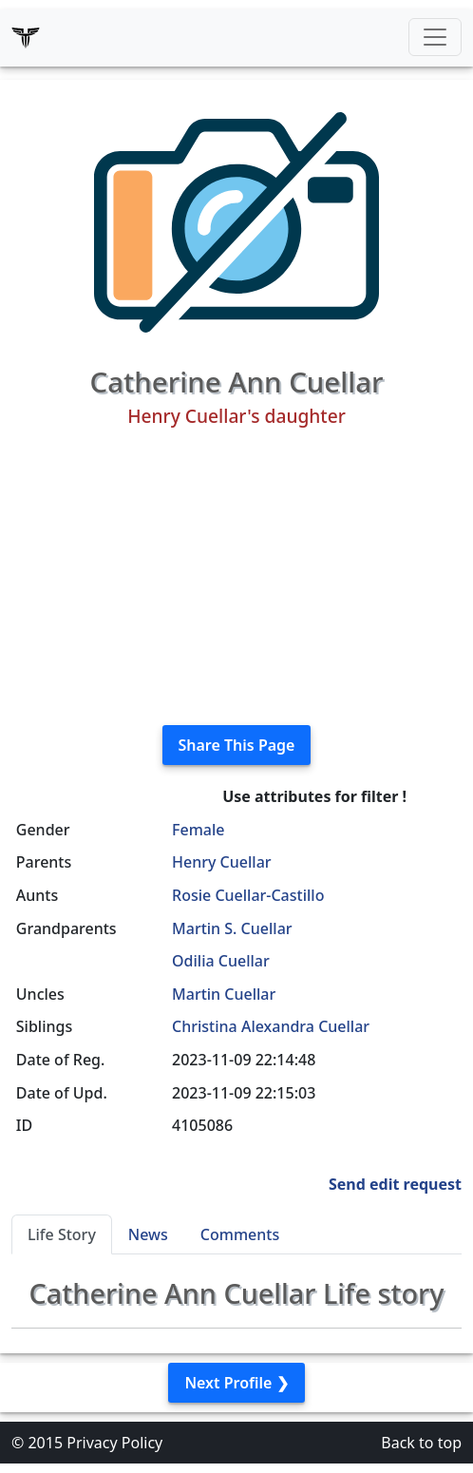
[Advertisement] (236, 577)
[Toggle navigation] (435, 37)
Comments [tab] (239, 1234)
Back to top (421, 1442)
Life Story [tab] (62, 1234)
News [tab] (148, 1234)
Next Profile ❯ (236, 1382)
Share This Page (237, 745)
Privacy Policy (114, 1442)
